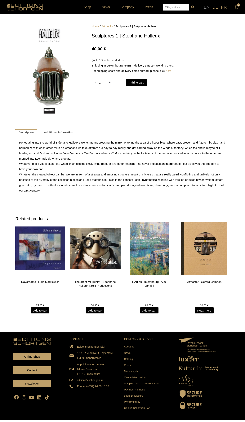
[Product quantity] (102, 82)
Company (128, 7)
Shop (88, 7)
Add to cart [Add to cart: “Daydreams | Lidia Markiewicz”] (41, 310)
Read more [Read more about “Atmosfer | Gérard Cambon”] (204, 310)
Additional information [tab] (60, 132)
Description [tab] (27, 132)
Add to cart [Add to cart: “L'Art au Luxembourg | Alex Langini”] (150, 310)
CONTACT (76, 339)
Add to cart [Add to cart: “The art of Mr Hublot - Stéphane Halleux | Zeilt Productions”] (95, 310)
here (169, 70)
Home (95, 26)
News (107, 7)
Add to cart (137, 82)
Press (149, 7)
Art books (108, 26)
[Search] (192, 7)
